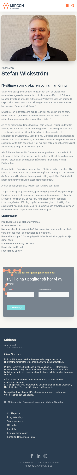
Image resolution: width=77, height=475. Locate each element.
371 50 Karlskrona (13, 347)
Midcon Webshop (55, 402)
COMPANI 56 (46, 466)
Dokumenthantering (33, 402)
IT (5, 402)
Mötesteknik (14, 402)
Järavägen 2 (10, 345)
